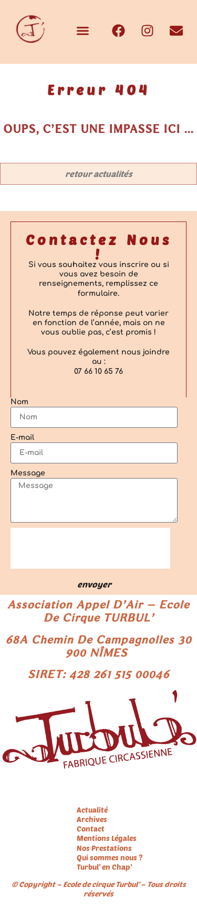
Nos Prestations (104, 848)
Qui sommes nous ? (109, 857)
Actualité (92, 809)
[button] (83, 31)
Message (28, 473)
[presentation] (90, 548)
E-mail (22, 437)
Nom (19, 402)
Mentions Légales (107, 838)
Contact (91, 828)
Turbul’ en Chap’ (104, 866)
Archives (92, 819)
